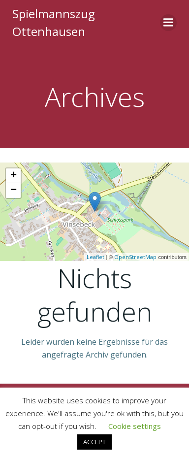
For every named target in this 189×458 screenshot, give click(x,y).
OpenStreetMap (135, 257)
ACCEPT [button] (94, 441)
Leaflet (95, 257)
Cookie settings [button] (134, 426)
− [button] (13, 190)
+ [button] (13, 175)
